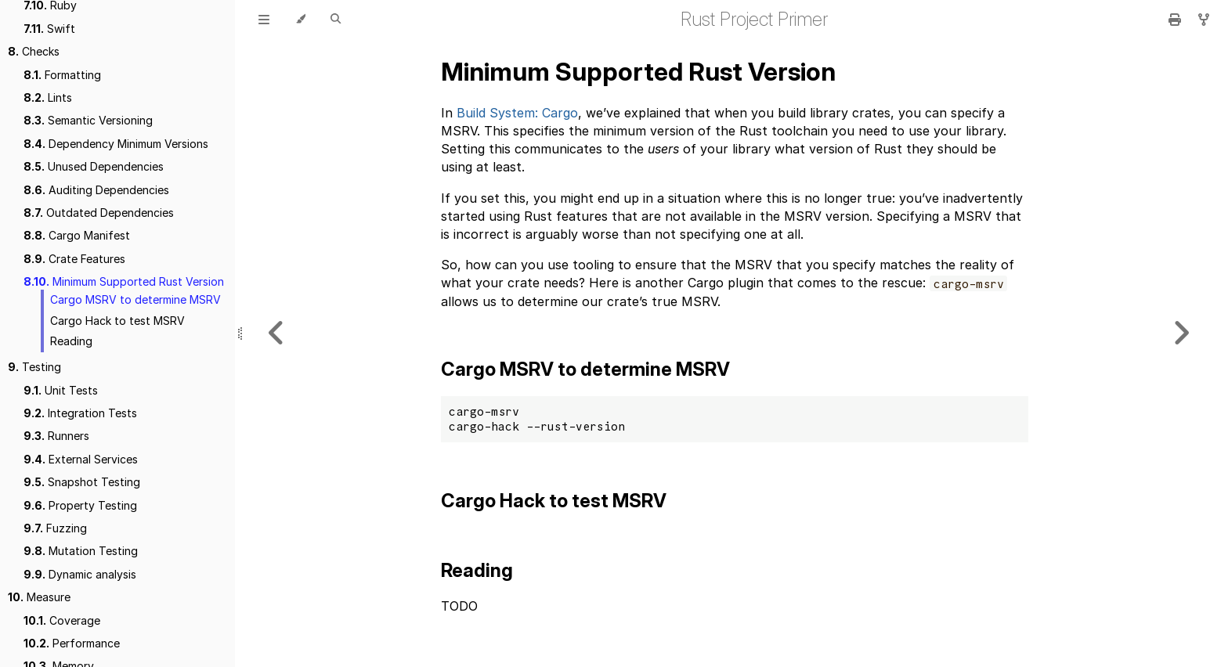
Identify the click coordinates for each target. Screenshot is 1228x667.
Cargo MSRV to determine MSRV (135, 299)
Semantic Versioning (88, 120)
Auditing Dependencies (96, 189)
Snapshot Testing (81, 482)
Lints (47, 97)
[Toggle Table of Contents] (264, 19)
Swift (49, 28)
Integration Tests (80, 413)
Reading (71, 341)
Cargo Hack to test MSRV (117, 320)
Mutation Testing (80, 550)
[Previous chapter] (276, 333)
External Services (80, 459)
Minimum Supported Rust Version (123, 281)
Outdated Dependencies (98, 212)
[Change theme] (300, 19)
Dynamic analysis (79, 574)
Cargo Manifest (76, 235)
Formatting (62, 74)
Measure (39, 597)
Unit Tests (60, 390)
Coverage (61, 620)
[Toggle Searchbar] (335, 19)
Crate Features (74, 258)
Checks (34, 51)
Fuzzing (55, 528)
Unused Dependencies (93, 166)
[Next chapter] (1181, 333)
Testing (34, 366)
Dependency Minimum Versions (115, 143)
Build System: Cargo (517, 113)
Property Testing (80, 505)
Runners (56, 435)
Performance (71, 643)
